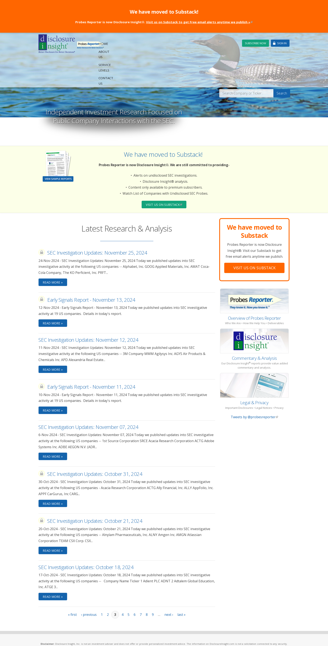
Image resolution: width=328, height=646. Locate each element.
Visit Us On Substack (254, 236)
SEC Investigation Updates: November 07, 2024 (88, 396)
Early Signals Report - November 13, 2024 (91, 268)
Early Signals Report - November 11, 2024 (91, 355)
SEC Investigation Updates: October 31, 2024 (94, 443)
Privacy (115, 638)
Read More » (53, 251)
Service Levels (200, 43)
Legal (105, 638)
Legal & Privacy (254, 371)
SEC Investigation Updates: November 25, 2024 (97, 221)
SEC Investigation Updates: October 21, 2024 (94, 490)
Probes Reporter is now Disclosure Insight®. (164, 22)
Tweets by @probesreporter (254, 385)
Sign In (282, 43)
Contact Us (226, 43)
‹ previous (89, 584)
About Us (176, 43)
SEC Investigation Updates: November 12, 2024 (88, 308)
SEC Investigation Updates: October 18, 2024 (85, 536)
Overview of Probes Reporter (254, 287)
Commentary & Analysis (254, 327)
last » (181, 584)
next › (168, 584)
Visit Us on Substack (166, 173)
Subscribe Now (255, 43)
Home (159, 43)
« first (72, 584)
